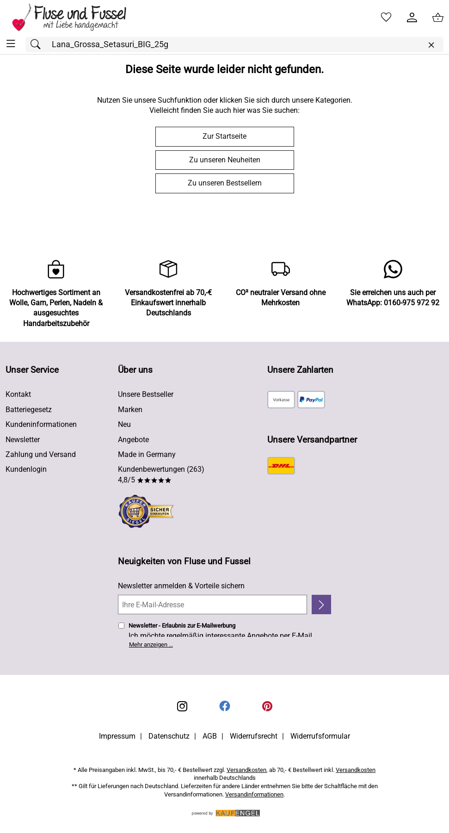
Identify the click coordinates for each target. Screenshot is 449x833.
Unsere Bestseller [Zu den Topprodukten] (145, 394)
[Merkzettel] (386, 17)
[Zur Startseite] (76, 17)
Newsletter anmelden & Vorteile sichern (181, 585)
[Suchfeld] (234, 44)
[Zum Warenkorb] (437, 17)
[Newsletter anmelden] (322, 604)
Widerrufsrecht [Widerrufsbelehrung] (253, 736)
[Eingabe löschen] (431, 45)
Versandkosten (246, 769)
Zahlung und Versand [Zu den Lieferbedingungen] (41, 454)
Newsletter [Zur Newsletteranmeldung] (23, 439)
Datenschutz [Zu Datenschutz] (169, 736)
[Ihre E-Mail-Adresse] (212, 604)
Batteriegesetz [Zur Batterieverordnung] (29, 409)
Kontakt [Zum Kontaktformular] (18, 394)
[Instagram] (182, 706)
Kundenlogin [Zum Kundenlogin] (26, 469)
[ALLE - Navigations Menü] (11, 43)
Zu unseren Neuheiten (224, 159)
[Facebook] (224, 706)
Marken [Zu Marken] (130, 409)
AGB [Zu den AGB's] (210, 736)
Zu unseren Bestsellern (225, 183)
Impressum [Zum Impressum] (117, 736)
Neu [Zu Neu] (124, 424)
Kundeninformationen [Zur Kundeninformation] (41, 424)
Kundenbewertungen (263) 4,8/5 (161, 474)
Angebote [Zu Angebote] (133, 439)
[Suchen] (38, 44)
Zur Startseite (224, 136)
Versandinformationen (254, 794)
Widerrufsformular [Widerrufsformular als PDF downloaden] (320, 736)
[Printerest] (267, 706)
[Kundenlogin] (412, 17)
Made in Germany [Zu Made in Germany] (147, 454)
